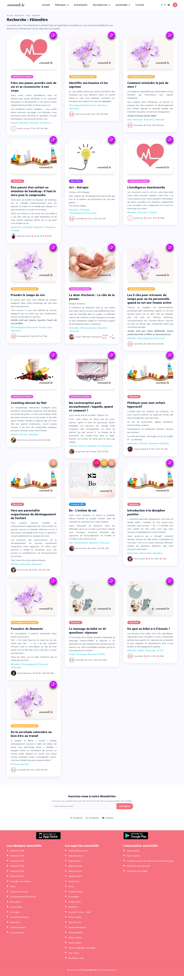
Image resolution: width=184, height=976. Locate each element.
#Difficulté (28, 227)
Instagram (92, 817)
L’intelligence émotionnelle (146, 187)
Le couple (14, 912)
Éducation (17, 181)
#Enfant (143, 443)
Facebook (77, 817)
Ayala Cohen (80, 451)
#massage (81, 654)
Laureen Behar (75, 891)
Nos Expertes (100, 4)
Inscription (124, 806)
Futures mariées (18, 927)
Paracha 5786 (17, 850)
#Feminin (34, 122)
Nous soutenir (133, 855)
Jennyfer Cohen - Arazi (79, 912)
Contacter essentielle (137, 871)
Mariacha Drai (81, 548)
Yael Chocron (22, 440)
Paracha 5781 (17, 876)
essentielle (122, 4)
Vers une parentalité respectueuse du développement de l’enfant (33, 514)
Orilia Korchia (81, 114)
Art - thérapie (79, 187)
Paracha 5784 (17, 860)
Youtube (107, 817)
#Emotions (102, 105)
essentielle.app (90, 970)
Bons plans (76, 181)
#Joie (129, 119)
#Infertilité (74, 327)
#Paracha (104, 542)
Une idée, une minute (20, 881)
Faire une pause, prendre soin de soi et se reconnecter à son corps (33, 86)
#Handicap (50, 227)
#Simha (42, 327)
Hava (71, 886)
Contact (140, 4)
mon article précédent (100, 91)
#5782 (101, 654)
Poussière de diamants (27, 628)
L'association (133, 850)
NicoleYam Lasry (76, 958)
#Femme (23, 434)
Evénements (80, 4)
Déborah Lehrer (24, 236)
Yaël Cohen (73, 953)
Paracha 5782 (17, 871)
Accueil (46, 4)
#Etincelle (16, 667)
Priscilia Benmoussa (78, 850)
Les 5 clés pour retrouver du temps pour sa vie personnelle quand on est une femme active (149, 298)
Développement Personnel (83, 76)
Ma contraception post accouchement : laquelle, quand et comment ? (91, 406)
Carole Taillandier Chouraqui (87, 337)
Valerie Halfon (75, 937)
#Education (16, 227)
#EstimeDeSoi (81, 542)
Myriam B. (73, 906)
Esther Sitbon (75, 942)
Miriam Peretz (75, 876)
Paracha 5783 (77, 504)
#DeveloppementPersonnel (82, 105)
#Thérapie (85, 209)
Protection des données (138, 866)
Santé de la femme (22, 76)
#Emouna (138, 119)
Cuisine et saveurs (19, 891)
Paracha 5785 (17, 855)
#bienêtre (24, 122)
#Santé (14, 122)
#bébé (72, 654)
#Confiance (45, 122)
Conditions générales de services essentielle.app (150, 860)
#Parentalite (145, 553)
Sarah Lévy (22, 128)
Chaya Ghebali (140, 449)
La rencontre (16, 906)
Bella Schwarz (75, 866)
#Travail (15, 764)
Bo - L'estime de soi (82, 510)
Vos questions (17, 932)
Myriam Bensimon (24, 673)
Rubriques (61, 4)
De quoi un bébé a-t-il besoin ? (148, 628)
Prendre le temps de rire (28, 295)
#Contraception (105, 445)
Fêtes (13, 886)
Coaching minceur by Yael (28, 403)
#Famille (15, 230)
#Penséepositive (88, 327)
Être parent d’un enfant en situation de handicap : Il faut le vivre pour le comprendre (33, 191)
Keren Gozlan (23, 570)
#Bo (71, 542)
